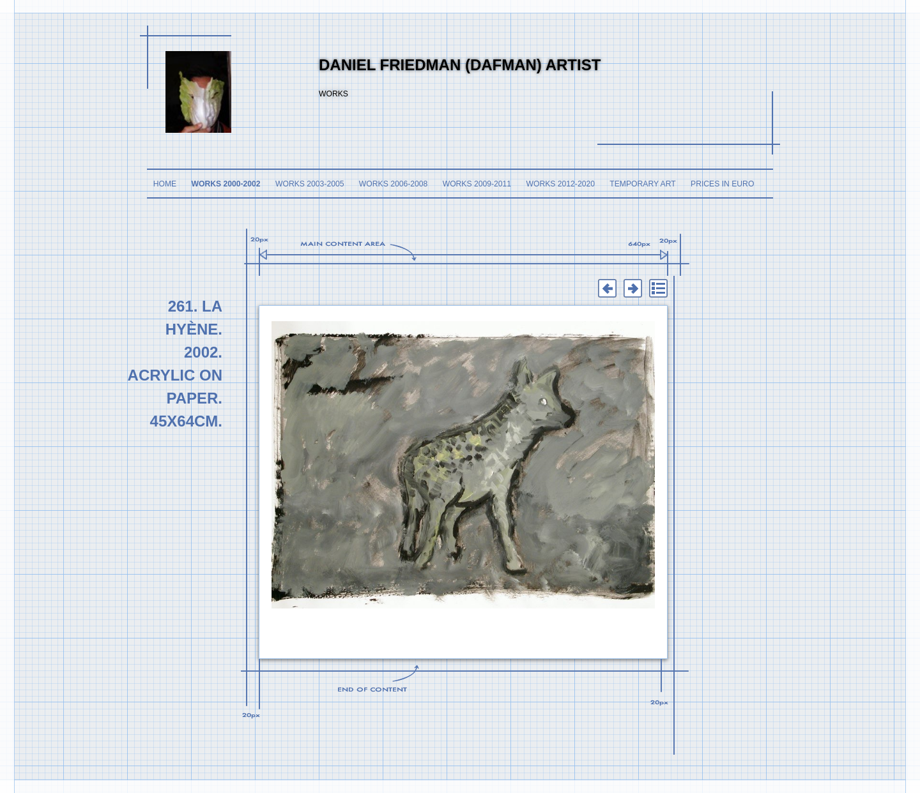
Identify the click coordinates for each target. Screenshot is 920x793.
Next (632, 288)
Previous (607, 288)
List (658, 288)
